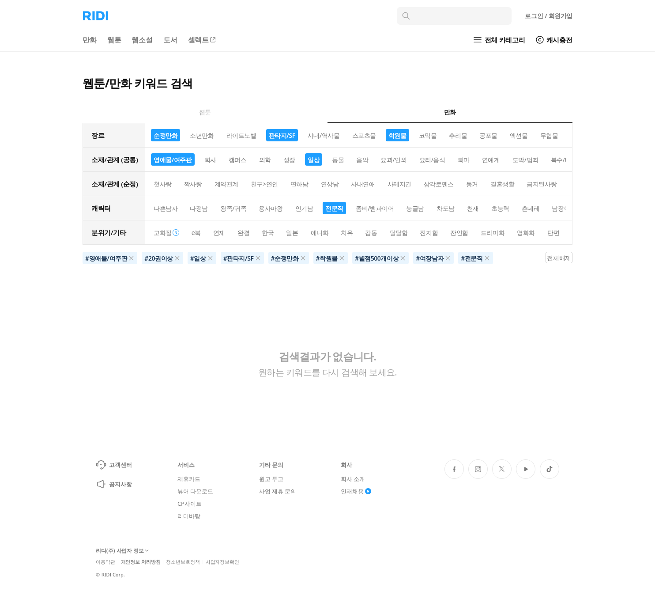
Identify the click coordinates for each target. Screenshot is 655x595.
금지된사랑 (542, 184)
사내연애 (363, 184)
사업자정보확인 (222, 562)
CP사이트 (189, 503)
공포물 (488, 135)
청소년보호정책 (183, 562)
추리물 (458, 135)
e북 (196, 232)
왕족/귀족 (233, 208)
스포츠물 (364, 135)
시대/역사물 (324, 135)
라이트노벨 (241, 135)
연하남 (299, 184)
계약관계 (226, 184)
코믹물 (428, 135)
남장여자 (564, 208)
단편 (553, 232)
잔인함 (459, 232)
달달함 (399, 232)
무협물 (549, 135)
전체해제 (559, 258)
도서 (170, 40)
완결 (243, 232)
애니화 (320, 232)
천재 (473, 208)
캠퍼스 (238, 159)
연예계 (491, 159)
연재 (219, 232)
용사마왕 (270, 208)
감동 (371, 232)
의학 (265, 159)
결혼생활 (502, 184)
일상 (314, 159)
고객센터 (114, 464)
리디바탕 (188, 515)
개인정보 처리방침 (141, 562)
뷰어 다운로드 (195, 491)
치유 (347, 232)
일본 (292, 232)
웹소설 (142, 40)
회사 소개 (353, 478)
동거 (472, 184)
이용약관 (105, 562)
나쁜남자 (165, 208)
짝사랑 (193, 184)
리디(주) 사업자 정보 (122, 551)
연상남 (330, 184)
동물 (338, 159)
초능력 (500, 208)
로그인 (548, 15)
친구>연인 (264, 184)
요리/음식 (432, 159)
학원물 (397, 135)
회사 (210, 159)
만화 (90, 40)
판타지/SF (282, 135)
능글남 (415, 208)
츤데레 (531, 208)
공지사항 (114, 484)
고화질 (166, 232)
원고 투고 (271, 478)
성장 (289, 159)
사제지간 (399, 184)
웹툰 (114, 40)
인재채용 (356, 491)
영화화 (526, 232)
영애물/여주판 (173, 159)
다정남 (199, 208)
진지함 (429, 232)
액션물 (519, 135)
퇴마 (464, 159)
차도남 (446, 208)
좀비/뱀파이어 (375, 208)
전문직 (334, 208)
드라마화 (492, 232)
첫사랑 (163, 184)
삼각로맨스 (439, 184)
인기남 (304, 208)
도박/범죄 (525, 159)
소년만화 (202, 135)
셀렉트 (202, 40)
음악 (362, 159)
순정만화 (165, 135)
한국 (268, 232)
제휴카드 (188, 478)
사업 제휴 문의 (277, 491)
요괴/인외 (393, 159)
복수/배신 (564, 159)
